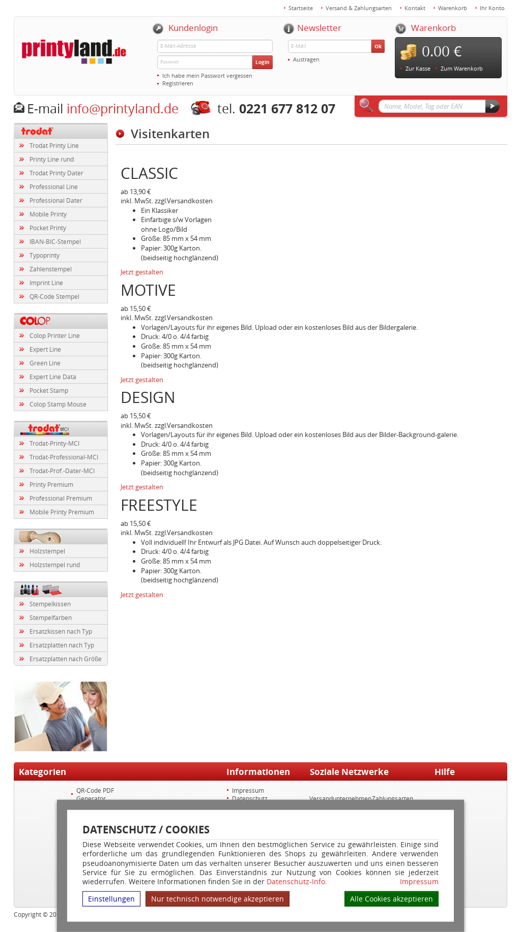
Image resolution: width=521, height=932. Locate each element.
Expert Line (45, 349)
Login (262, 62)
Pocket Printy (48, 228)
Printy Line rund (52, 159)
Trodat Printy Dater (56, 173)
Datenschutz (250, 798)
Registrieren (177, 83)
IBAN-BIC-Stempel (55, 241)
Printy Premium (51, 484)
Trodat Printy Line (54, 145)
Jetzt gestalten (142, 271)
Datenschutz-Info (296, 881)
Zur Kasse (418, 68)
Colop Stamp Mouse (58, 404)
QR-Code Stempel (54, 296)
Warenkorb (452, 8)
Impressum (419, 881)
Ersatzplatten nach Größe (66, 659)
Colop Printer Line (55, 335)
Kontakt (414, 8)
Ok (378, 46)
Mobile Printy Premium (62, 512)
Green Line (45, 363)
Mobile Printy (48, 214)
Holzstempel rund (55, 565)
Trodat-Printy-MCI (54, 443)
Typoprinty (45, 255)
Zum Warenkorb (462, 68)
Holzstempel (47, 551)
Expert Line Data (53, 376)
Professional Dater (56, 200)
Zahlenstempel (51, 269)
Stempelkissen (50, 604)
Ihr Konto (492, 8)
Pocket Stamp (49, 390)
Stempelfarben (51, 617)
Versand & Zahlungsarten (359, 8)
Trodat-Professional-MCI (64, 457)
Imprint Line (46, 282)
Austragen (306, 59)
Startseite (300, 8)
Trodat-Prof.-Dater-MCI (62, 471)
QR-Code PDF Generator (95, 794)
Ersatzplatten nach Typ (62, 645)
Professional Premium (61, 498)
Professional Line (54, 186)
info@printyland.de (123, 108)
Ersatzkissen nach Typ (61, 631)
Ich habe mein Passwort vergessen (207, 75)
